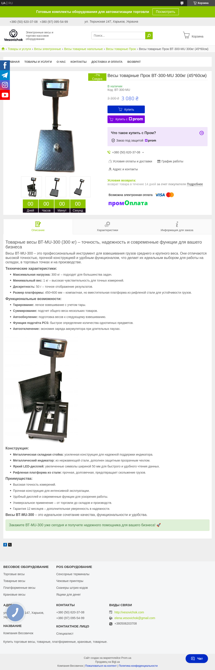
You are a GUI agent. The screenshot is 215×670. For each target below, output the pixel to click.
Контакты (79, 61)
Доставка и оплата (106, 61)
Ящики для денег (68, 594)
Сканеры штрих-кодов (72, 587)
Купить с (129, 119)
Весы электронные (47, 49)
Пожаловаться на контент (100, 665)
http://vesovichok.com (129, 612)
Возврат (134, 61)
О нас (61, 61)
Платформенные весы (19, 587)
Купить (129, 109)
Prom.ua (126, 657)
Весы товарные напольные (83, 49)
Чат (197, 659)
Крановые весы (14, 594)
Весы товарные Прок (121, 49)
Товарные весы (14, 581)
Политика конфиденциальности (138, 665)
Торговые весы (14, 574)
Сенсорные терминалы (72, 574)
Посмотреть (165, 12)
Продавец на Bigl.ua (107, 661)
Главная (13, 61)
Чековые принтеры (69, 581)
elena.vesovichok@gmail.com (135, 618)
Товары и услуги (19, 49)
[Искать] (149, 35)
